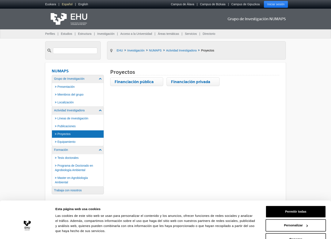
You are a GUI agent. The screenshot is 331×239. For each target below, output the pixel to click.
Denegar (295, 227)
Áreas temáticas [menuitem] (168, 33)
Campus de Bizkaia (213, 4)
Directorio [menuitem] (209, 33)
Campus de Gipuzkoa (245, 4)
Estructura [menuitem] (84, 33)
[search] (75, 50)
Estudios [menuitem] (66, 33)
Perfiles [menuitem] (50, 33)
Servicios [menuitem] (191, 33)
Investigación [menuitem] (106, 33)
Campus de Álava (182, 4)
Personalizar (296, 213)
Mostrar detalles (67, 230)
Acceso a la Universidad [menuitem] (136, 33)
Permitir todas (296, 199)
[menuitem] (50, 4)
